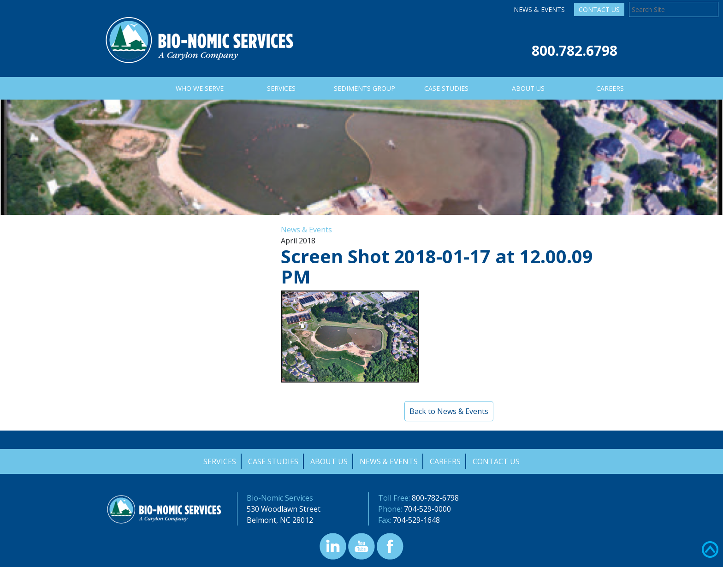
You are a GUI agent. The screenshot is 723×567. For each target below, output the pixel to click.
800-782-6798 (435, 498)
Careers (445, 461)
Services (219, 461)
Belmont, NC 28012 (280, 520)
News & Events (539, 9)
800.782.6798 (574, 50)
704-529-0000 (427, 509)
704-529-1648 (416, 520)
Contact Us (599, 9)
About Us (329, 461)
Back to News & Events (448, 411)
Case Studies (273, 461)
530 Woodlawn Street (283, 509)
